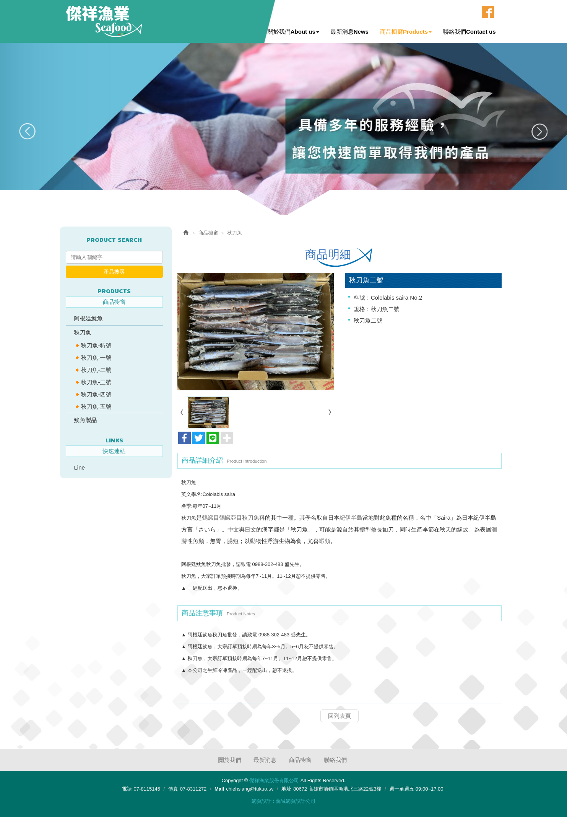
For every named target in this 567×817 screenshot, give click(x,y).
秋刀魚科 (253, 517)
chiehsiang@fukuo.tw (249, 789)
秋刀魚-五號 (96, 406)
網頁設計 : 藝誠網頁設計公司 (283, 801)
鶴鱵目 (210, 517)
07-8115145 (146, 789)
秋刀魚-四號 (96, 394)
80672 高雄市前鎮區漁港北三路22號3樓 (337, 789)
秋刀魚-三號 (96, 382)
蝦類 (324, 540)
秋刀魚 (82, 332)
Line (79, 467)
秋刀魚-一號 (96, 357)
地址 (286, 789)
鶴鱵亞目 (230, 517)
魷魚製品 (85, 420)
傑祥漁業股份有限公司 (104, 21)
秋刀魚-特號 (96, 345)
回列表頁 (339, 715)
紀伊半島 (351, 517)
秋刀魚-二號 (96, 370)
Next (539, 131)
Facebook (488, 12)
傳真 (173, 789)
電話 (127, 789)
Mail (219, 789)
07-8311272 (193, 789)
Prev (27, 131)
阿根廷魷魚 (88, 318)
